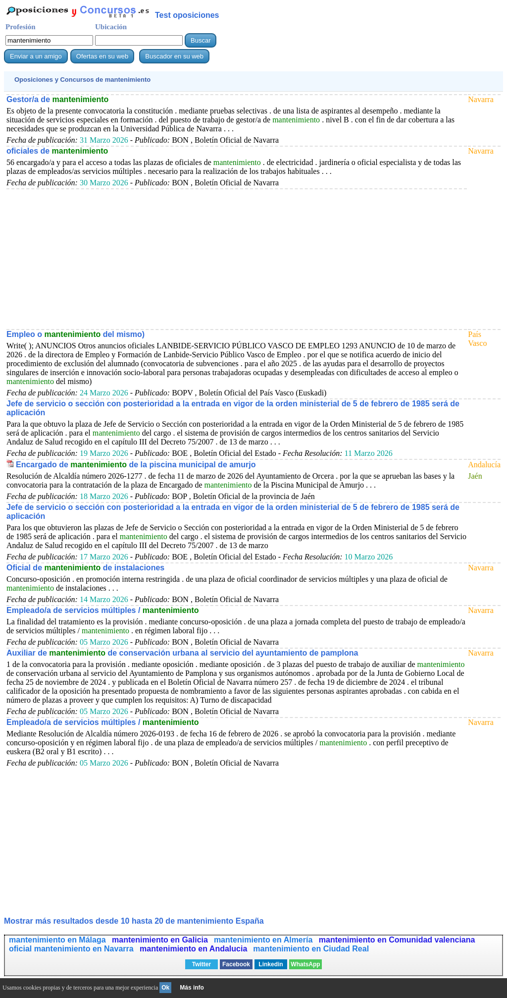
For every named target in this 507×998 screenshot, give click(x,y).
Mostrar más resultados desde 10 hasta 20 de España (134, 921)
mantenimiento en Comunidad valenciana (397, 940)
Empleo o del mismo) (75, 334)
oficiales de (57, 151)
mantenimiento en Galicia (160, 940)
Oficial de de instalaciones (85, 567)
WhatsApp (305, 964)
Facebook (236, 964)
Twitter (201, 964)
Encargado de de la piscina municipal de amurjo (136, 464)
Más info (192, 987)
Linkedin (270, 964)
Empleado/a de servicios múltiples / (102, 610)
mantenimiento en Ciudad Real (311, 948)
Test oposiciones (187, 15)
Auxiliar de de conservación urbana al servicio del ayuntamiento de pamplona (182, 653)
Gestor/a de (57, 99)
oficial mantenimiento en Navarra (72, 948)
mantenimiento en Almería (264, 940)
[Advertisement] (236, 258)
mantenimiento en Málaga (58, 940)
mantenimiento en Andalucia (193, 948)
